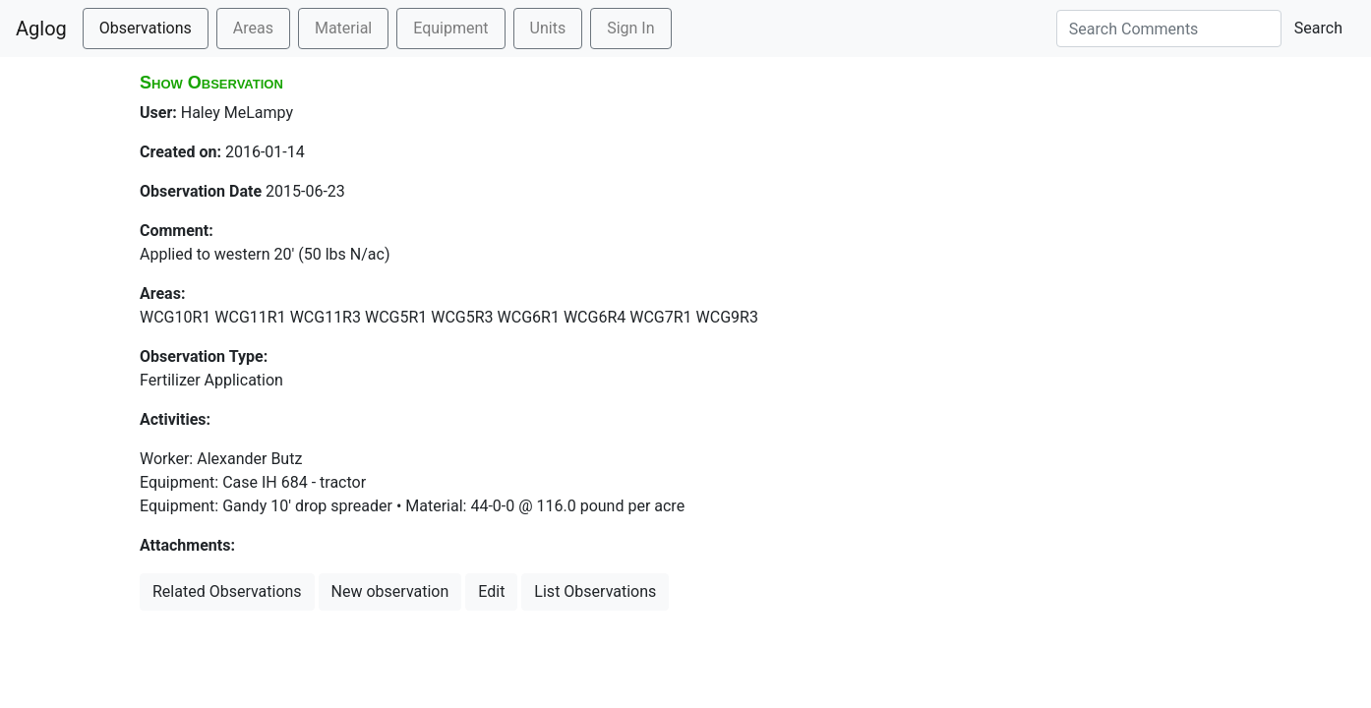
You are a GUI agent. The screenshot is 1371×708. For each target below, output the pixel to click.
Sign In (630, 28)
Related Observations (227, 591)
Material (343, 28)
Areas (253, 28)
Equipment (450, 28)
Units (548, 28)
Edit (491, 591)
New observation (390, 591)
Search (1318, 28)
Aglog (41, 28)
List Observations (595, 591)
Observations (145, 28)
